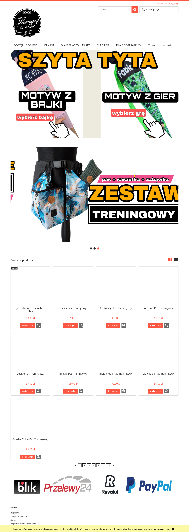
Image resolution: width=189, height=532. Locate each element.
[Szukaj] (135, 9)
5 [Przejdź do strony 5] (98, 465)
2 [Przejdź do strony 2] (84, 465)
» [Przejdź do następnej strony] (113, 465)
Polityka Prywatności (19, 516)
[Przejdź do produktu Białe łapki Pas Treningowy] (158, 352)
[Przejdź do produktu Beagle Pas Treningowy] (30, 352)
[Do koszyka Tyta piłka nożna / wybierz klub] (27, 325)
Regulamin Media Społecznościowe (25, 523)
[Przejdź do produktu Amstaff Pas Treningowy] (158, 286)
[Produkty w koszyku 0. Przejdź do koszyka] (150, 9)
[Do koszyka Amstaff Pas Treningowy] (155, 325)
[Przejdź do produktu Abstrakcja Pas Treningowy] (116, 286)
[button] (38, 325)
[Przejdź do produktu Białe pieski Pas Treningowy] (116, 352)
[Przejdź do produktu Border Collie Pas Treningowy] (30, 417)
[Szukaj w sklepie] (115, 10)
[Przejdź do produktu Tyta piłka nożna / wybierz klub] (30, 286)
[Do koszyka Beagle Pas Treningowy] (27, 391)
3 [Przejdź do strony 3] (89, 465)
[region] (94, 194)
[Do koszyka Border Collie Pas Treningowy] (27, 457)
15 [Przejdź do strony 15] (108, 465)
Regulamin (15, 512)
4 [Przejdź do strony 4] (93, 465)
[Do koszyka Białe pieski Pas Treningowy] (113, 391)
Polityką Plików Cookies (78, 529)
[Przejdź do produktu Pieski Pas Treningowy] (73, 286)
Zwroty (14, 520)
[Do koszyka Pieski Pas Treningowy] (70, 325)
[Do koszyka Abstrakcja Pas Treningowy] (113, 325)
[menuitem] (26, 45)
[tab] (91, 248)
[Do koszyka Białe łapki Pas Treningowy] (155, 391)
